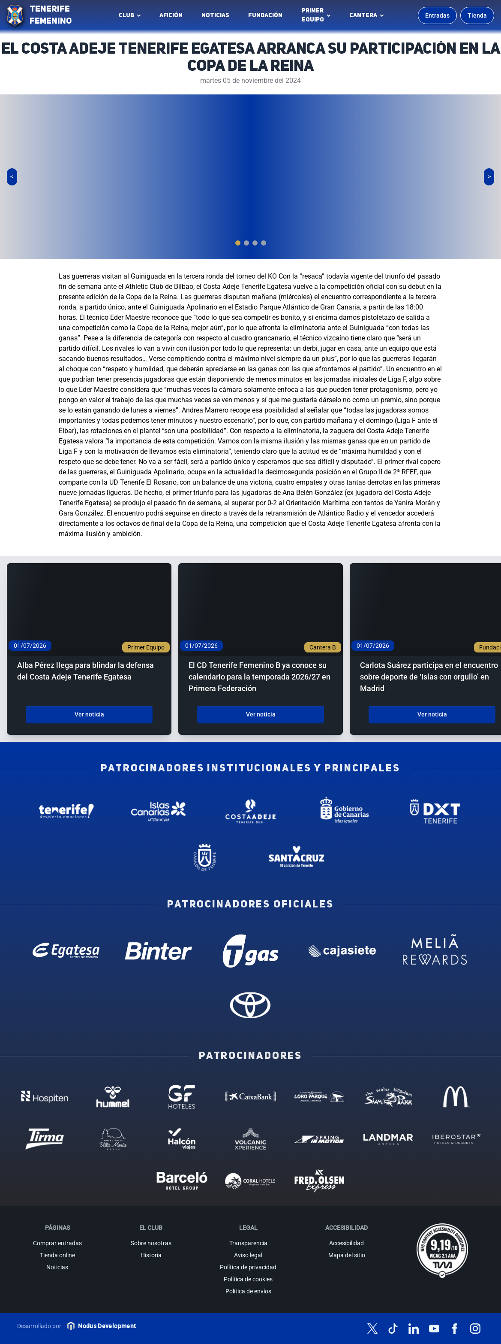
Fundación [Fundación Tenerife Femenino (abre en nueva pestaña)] (268, 17)
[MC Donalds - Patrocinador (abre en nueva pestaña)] (456, 1096)
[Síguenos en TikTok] (393, 1328)
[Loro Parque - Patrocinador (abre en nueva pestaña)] (319, 1096)
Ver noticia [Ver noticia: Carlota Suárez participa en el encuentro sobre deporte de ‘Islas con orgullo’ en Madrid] (432, 714)
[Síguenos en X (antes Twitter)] (372, 1328)
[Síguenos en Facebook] (454, 1328)
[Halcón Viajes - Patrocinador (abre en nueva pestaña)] (182, 1139)
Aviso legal (248, 1255)
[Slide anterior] (12, 176)
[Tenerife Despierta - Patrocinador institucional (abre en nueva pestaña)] (66, 811)
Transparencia (248, 1243)
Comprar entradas (57, 1243)
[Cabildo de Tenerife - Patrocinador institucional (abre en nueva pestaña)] (204, 858)
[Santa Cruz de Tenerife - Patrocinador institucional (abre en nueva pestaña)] (297, 858)
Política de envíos (248, 1291)
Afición (171, 15)
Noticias (215, 15)
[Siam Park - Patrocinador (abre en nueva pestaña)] (388, 1096)
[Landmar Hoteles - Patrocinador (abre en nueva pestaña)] (388, 1139)
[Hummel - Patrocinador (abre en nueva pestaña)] (113, 1096)
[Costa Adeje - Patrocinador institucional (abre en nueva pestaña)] (250, 811)
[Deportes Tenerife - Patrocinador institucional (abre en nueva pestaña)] (435, 811)
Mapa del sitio (346, 1255)
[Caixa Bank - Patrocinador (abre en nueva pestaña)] (250, 1096)
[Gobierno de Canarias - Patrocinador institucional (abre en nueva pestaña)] (342, 811)
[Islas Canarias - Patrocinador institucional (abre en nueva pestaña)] (158, 811)
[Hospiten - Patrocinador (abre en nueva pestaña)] (45, 1096)
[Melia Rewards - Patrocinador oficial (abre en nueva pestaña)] (435, 951)
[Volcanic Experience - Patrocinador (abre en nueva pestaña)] (250, 1139)
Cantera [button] (363, 15)
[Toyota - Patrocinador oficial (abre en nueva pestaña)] (250, 1004)
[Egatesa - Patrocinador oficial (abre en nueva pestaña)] (66, 951)
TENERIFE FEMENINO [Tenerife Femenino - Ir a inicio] (51, 15)
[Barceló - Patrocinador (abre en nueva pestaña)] (182, 1181)
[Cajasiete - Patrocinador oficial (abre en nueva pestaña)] (342, 951)
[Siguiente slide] (489, 176)
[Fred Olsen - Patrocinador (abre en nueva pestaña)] (319, 1181)
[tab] (237, 243)
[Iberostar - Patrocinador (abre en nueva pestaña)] (456, 1139)
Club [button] (126, 15)
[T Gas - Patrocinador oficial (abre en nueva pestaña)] (250, 951)
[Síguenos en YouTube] (434, 1328)
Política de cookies (248, 1279)
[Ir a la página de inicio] (15, 15)
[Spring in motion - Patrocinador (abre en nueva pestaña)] (319, 1139)
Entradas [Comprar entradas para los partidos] (437, 15)
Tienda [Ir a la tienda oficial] (477, 15)
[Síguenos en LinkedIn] (413, 1328)
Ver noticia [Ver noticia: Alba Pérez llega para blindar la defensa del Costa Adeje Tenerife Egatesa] (89, 714)
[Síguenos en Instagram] (475, 1328)
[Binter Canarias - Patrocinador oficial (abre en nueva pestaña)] (158, 951)
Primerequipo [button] (313, 15)
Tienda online (57, 1255)
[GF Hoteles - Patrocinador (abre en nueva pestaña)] (182, 1096)
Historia (151, 1255)
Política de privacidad (248, 1267)
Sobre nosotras (151, 1243)
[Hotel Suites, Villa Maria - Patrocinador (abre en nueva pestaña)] (113, 1139)
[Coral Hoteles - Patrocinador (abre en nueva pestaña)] (250, 1181)
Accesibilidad (346, 1243)
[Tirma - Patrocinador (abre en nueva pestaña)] (45, 1139)
